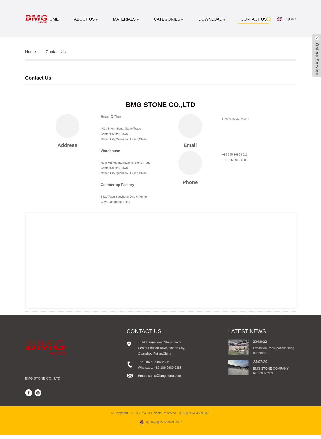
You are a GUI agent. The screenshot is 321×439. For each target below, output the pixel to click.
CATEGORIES (168, 20)
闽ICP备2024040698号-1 (194, 417)
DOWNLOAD (211, 20)
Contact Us (254, 20)
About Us (86, 20)
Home (53, 20)
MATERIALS (126, 20)
